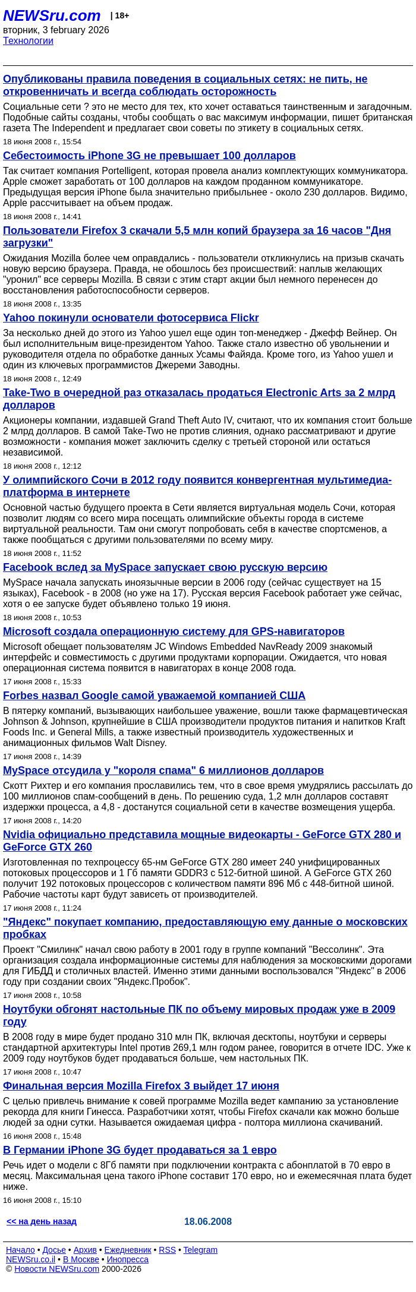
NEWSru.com (52, 15)
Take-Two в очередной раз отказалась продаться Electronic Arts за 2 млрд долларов (199, 399)
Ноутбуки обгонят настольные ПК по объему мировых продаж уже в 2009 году (199, 1015)
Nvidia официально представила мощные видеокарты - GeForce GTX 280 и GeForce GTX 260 (202, 841)
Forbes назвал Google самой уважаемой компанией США (154, 696)
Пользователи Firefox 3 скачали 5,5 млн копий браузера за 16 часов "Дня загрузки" (197, 237)
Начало (20, 1250)
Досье (54, 1250)
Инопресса (128, 1259)
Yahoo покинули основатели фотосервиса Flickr (131, 318)
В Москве (81, 1259)
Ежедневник (128, 1250)
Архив (85, 1250)
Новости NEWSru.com (56, 1269)
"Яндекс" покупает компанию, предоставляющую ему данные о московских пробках (205, 928)
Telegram (201, 1250)
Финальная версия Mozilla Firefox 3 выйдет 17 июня (141, 1086)
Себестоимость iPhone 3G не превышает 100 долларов (149, 156)
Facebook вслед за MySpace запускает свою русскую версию (165, 567)
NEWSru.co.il (30, 1259)
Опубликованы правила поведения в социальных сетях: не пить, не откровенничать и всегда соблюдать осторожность (185, 85)
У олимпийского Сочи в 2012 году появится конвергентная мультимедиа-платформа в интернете (197, 486)
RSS (167, 1250)
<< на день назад (42, 1221)
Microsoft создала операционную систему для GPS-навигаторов (174, 631)
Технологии (28, 41)
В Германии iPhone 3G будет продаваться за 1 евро (140, 1150)
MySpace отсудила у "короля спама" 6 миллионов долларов (163, 770)
